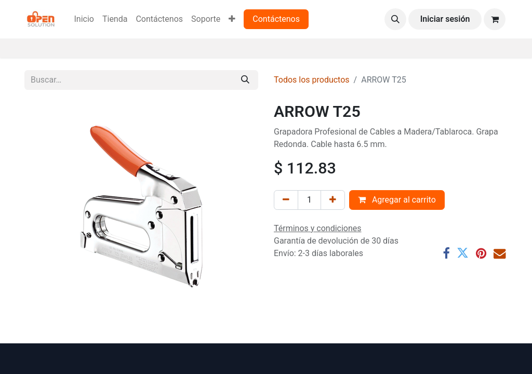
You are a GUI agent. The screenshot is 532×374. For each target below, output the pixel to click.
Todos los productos (312, 80)
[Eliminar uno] (286, 200)
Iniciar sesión (445, 19)
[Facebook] (446, 253)
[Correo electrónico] (500, 253)
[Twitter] (463, 253)
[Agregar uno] (333, 200)
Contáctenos (276, 19)
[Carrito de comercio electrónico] (495, 19)
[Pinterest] (481, 253)
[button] (395, 19)
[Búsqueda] (245, 80)
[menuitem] (84, 19)
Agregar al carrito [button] (397, 200)
